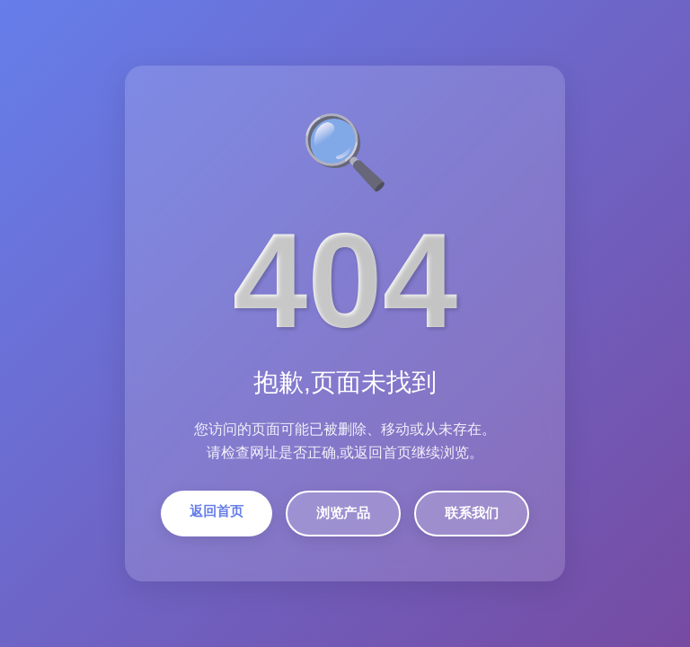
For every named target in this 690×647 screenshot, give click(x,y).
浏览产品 (343, 512)
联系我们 (472, 512)
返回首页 (216, 510)
